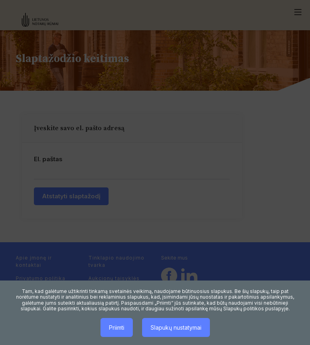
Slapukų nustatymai (176, 327)
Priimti (116, 327)
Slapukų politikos (243, 309)
